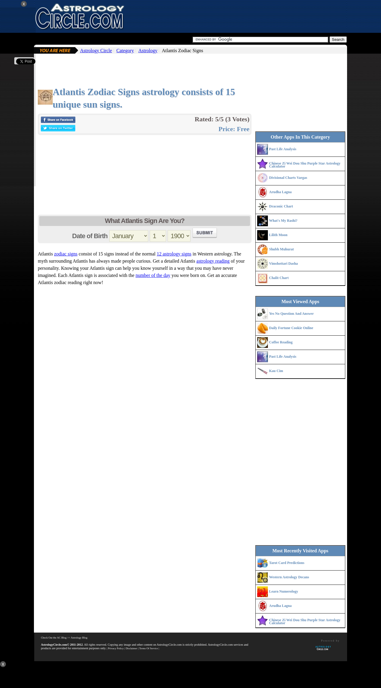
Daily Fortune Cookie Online (291, 328)
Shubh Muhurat (281, 249)
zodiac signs (66, 253)
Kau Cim (276, 371)
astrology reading (213, 261)
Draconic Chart (281, 206)
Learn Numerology (283, 591)
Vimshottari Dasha (283, 263)
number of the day (152, 275)
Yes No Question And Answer (291, 314)
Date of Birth (89, 236)
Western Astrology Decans (289, 577)
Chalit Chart (279, 278)
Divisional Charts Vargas (288, 178)
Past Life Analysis (282, 149)
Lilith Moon (278, 235)
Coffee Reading (281, 342)
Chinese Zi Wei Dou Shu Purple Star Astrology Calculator (305, 164)
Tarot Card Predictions (286, 563)
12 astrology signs (174, 253)
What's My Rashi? (283, 221)
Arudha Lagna (280, 192)
